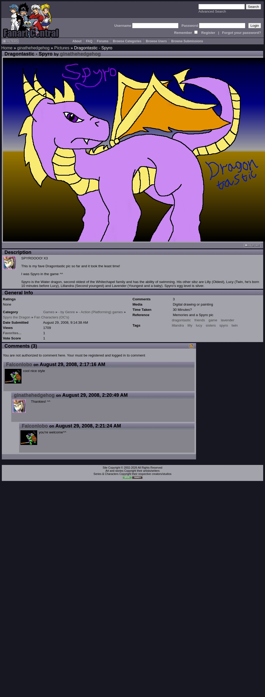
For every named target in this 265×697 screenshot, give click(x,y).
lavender (227, 320)
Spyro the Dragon (16, 317)
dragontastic (181, 320)
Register (208, 33)
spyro (223, 325)
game (213, 320)
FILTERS (10, 41)
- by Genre (66, 312)
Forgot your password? (241, 33)
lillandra (178, 325)
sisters (211, 325)
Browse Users (156, 41)
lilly (189, 325)
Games (49, 312)
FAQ (89, 41)
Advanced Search (212, 11)
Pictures (61, 48)
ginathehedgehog (33, 48)
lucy (199, 325)
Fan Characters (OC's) (51, 317)
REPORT (252, 245)
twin (234, 325)
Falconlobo (19, 364)
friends (199, 320)
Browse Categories (127, 41)
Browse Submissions (187, 41)
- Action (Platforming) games (101, 312)
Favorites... (12, 333)
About (77, 41)
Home (7, 48)
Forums (103, 41)
